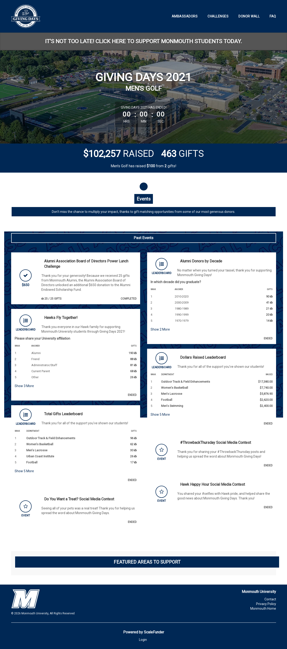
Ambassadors (185, 16)
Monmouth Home (263, 608)
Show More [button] (24, 386)
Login (143, 640)
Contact (270, 599)
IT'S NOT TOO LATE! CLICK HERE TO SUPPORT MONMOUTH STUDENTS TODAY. (143, 41)
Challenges (218, 16)
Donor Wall (249, 16)
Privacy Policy (266, 604)
